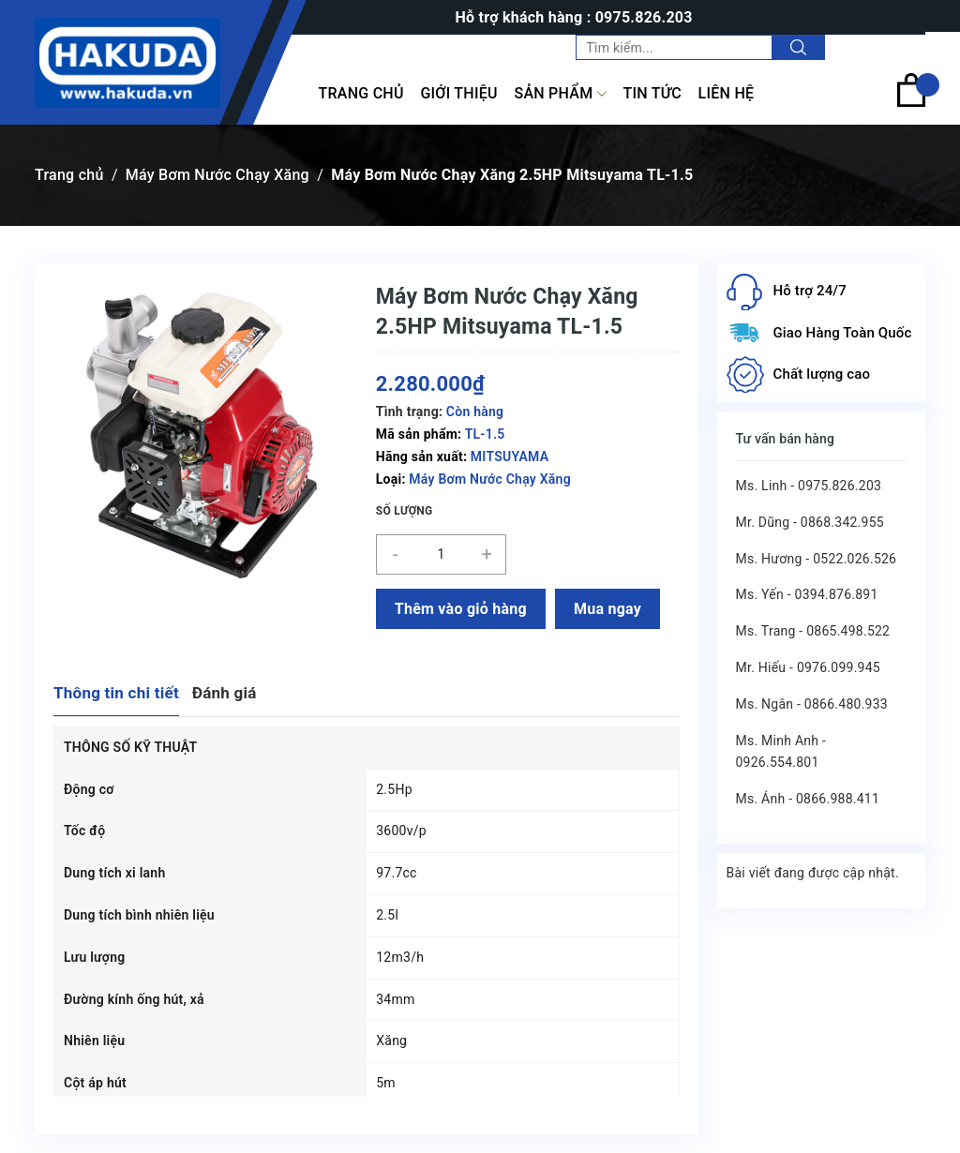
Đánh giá (224, 692)
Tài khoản (886, 46)
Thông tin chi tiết (116, 692)
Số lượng (404, 510)
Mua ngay (607, 609)
